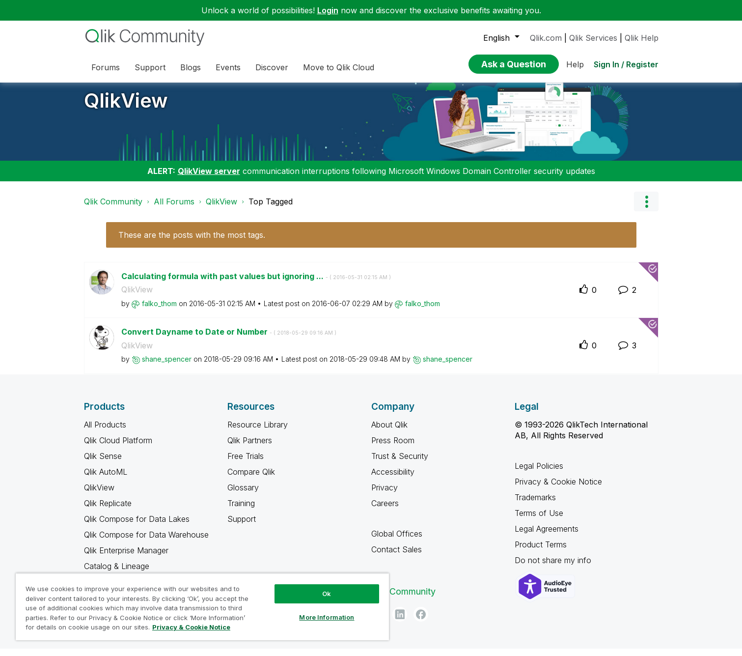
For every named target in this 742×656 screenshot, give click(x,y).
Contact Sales (396, 557)
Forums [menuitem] (105, 67)
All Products (105, 432)
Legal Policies (539, 473)
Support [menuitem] (150, 67)
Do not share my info (554, 567)
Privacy (384, 495)
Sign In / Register (626, 64)
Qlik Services (593, 38)
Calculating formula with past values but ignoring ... (256, 283)
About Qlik (389, 432)
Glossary (243, 495)
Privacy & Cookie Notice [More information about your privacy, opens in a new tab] (191, 627)
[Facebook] (420, 621)
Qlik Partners (249, 448)
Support (241, 526)
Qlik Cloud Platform (118, 448)
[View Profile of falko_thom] (159, 311)
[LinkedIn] (399, 621)
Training (241, 510)
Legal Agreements (546, 536)
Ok (326, 594)
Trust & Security (399, 463)
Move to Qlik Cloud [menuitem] (338, 67)
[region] (202, 606)
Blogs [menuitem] (190, 67)
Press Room (392, 448)
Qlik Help (642, 38)
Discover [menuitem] (271, 67)
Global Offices (396, 541)
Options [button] (646, 209)
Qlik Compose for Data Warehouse (146, 542)
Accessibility (392, 479)
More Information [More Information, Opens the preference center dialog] (326, 617)
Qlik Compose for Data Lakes (137, 526)
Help (575, 64)
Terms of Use (539, 520)
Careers (385, 510)
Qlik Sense (103, 463)
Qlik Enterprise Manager (126, 558)
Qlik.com (546, 38)
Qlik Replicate (108, 510)
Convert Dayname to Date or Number (228, 339)
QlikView (126, 107)
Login (327, 10)
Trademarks (535, 505)
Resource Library (257, 432)
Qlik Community (113, 209)
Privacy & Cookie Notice (558, 489)
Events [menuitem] (228, 67)
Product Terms (541, 552)
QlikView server (209, 178)
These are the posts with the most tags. (191, 242)
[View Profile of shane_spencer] (167, 366)
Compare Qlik (251, 479)
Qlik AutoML (105, 479)
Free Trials (245, 463)
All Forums (174, 209)
